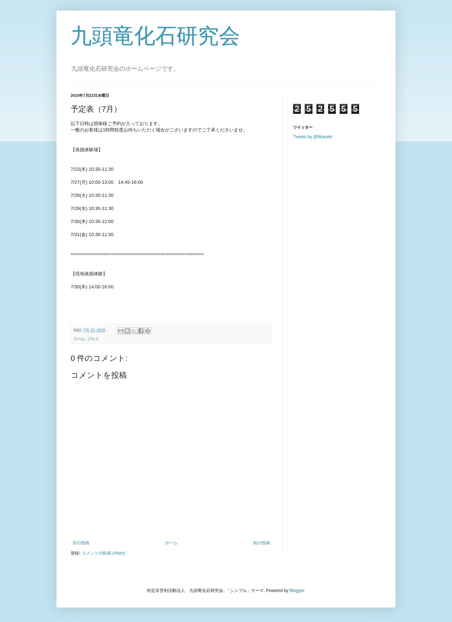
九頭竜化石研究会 (155, 36)
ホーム (171, 542)
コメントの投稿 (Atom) (103, 553)
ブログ (93, 339)
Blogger (297, 590)
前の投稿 (261, 542)
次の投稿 (80, 542)
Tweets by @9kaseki (312, 136)
